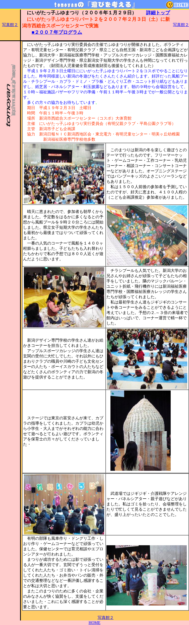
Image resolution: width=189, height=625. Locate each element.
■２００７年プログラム (57, 32)
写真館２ (10, 25)
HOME (94, 622)
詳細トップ (158, 12)
